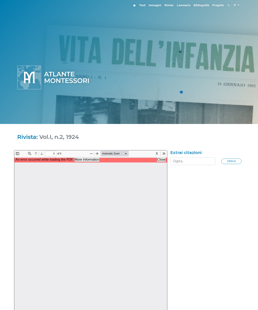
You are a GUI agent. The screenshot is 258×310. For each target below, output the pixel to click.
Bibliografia (201, 5)
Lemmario (183, 5)
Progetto (218, 5)
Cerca (231, 161)
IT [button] (235, 5)
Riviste (169, 5)
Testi (142, 5)
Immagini (155, 5)
